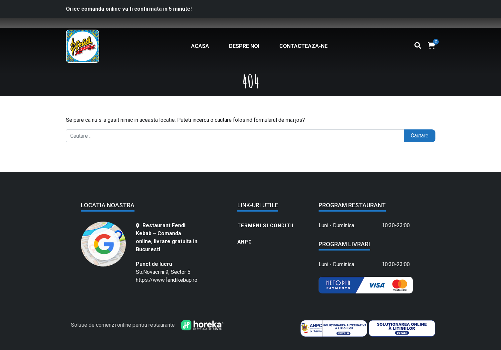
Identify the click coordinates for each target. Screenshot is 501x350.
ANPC (244, 242)
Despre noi (244, 46)
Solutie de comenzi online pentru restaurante (123, 325)
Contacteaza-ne (303, 46)
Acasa (200, 46)
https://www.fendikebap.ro (166, 280)
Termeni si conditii (265, 226)
